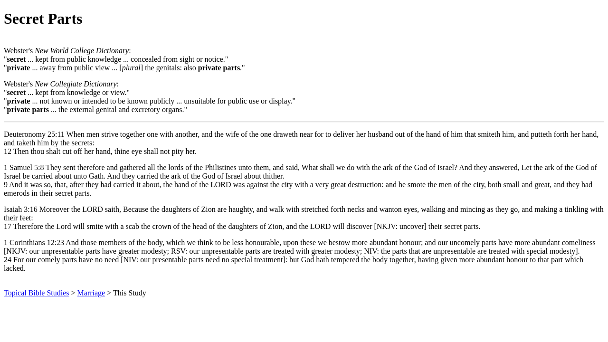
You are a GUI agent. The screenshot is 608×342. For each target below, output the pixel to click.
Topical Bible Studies (36, 293)
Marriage (91, 293)
